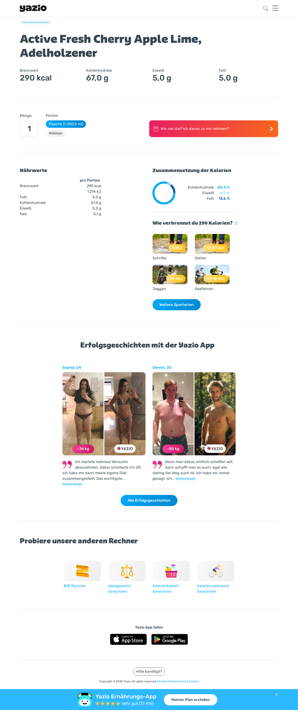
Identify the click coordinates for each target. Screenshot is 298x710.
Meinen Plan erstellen (190, 699)
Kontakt (162, 681)
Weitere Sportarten (176, 304)
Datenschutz (178, 681)
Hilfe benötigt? (149, 671)
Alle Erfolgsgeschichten (149, 500)
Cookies (194, 681)
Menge (26, 115)
